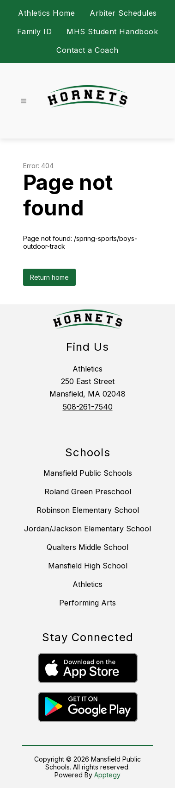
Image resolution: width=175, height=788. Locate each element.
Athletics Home (46, 13)
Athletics (87, 584)
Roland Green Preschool (87, 491)
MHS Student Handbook (112, 31)
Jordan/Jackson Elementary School (87, 528)
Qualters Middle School (87, 547)
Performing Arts (87, 602)
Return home (49, 277)
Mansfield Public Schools (87, 473)
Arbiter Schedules (123, 13)
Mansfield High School (87, 565)
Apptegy (107, 775)
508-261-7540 (88, 406)
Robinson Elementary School (87, 510)
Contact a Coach (87, 50)
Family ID (34, 31)
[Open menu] (23, 101)
